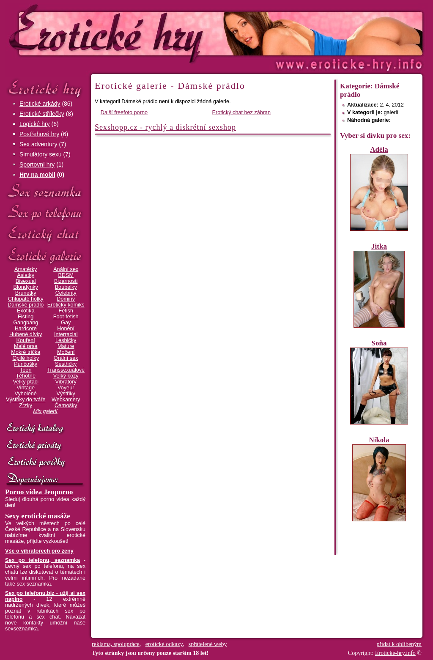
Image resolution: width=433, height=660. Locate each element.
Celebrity (66, 293)
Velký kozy (66, 376)
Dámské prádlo (26, 305)
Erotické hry (45, 88)
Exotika (26, 311)
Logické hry (34, 123)
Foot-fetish (66, 317)
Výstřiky (66, 394)
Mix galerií (45, 411)
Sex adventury (38, 144)
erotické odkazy (164, 644)
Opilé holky (25, 358)
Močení (66, 352)
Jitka (379, 246)
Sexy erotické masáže (37, 516)
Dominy (66, 299)
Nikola (379, 440)
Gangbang (25, 323)
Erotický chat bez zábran (241, 112)
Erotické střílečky (41, 113)
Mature (66, 346)
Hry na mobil (37, 174)
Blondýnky (26, 287)
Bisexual (26, 281)
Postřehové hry (39, 134)
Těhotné (25, 376)
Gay (66, 323)
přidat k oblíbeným (399, 644)
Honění (65, 328)
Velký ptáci (25, 382)
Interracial (66, 334)
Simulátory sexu (40, 154)
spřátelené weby (208, 644)
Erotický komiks (66, 305)
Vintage (25, 388)
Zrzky (25, 405)
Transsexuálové (66, 370)
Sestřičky (66, 364)
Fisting (25, 317)
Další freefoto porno (124, 112)
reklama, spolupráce (116, 644)
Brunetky (25, 293)
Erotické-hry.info (148, 33)
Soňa (379, 343)
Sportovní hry (37, 164)
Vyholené (26, 394)
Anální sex (65, 269)
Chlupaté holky (26, 299)
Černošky (66, 405)
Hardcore (26, 328)
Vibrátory (66, 382)
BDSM (66, 275)
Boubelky (66, 287)
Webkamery (66, 400)
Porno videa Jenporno (39, 492)
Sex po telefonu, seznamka (42, 560)
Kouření (25, 340)
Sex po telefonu (45, 212)
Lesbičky (65, 340)
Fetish (65, 311)
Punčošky (25, 364)
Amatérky (25, 269)
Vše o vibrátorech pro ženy (39, 551)
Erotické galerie (45, 255)
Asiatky (25, 275)
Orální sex (66, 358)
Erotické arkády (39, 103)
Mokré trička (25, 352)
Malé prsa (26, 346)
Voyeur (66, 388)
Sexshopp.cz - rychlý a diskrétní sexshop (165, 127)
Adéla (379, 149)
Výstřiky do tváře (26, 400)
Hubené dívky (25, 334)
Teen (25, 370)
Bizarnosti (66, 281)
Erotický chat (45, 234)
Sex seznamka (45, 191)
